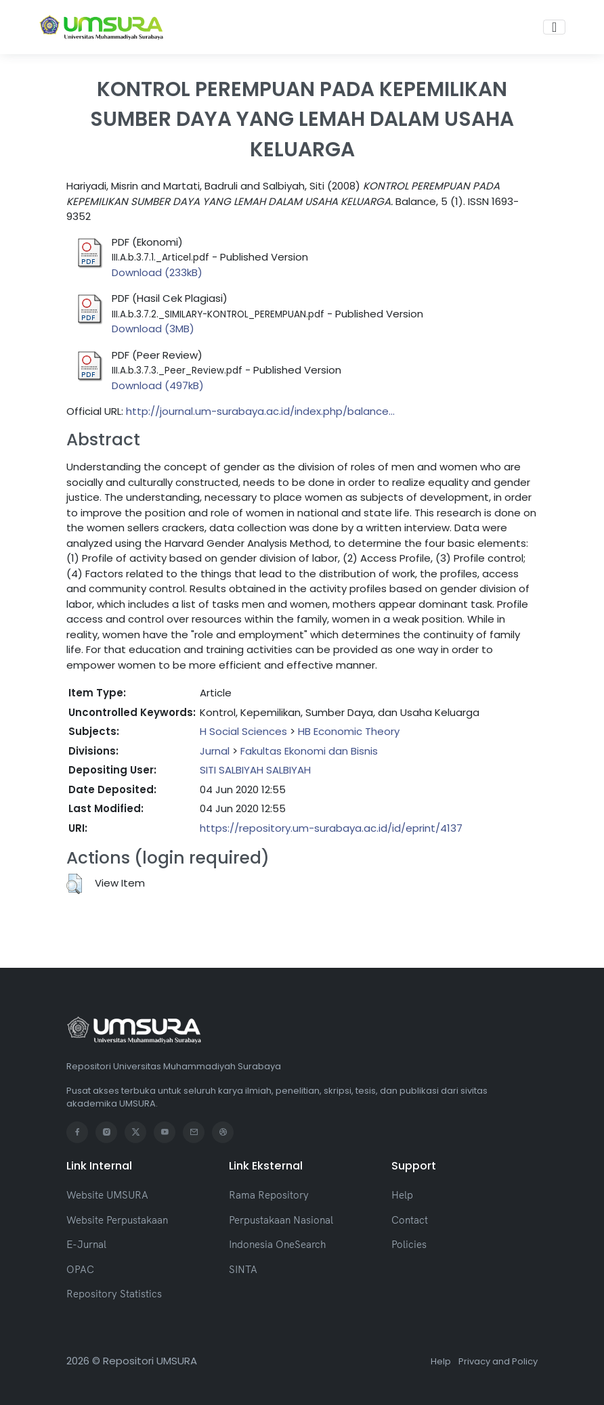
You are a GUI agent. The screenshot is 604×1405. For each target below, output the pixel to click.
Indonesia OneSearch (277, 1244)
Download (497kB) (158, 385)
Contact (409, 1219)
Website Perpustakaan (117, 1219)
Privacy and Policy (498, 1361)
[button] (74, 884)
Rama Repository (269, 1194)
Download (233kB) (157, 272)
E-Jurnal (86, 1244)
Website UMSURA (107, 1194)
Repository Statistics (114, 1293)
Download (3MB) (153, 328)
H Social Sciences (243, 731)
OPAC (80, 1269)
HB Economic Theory (349, 731)
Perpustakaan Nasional (281, 1219)
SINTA (243, 1269)
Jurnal (215, 751)
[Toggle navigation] (554, 27)
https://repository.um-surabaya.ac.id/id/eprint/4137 (331, 828)
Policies (409, 1244)
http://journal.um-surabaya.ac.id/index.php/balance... (260, 411)
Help (402, 1194)
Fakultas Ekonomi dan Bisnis (309, 751)
